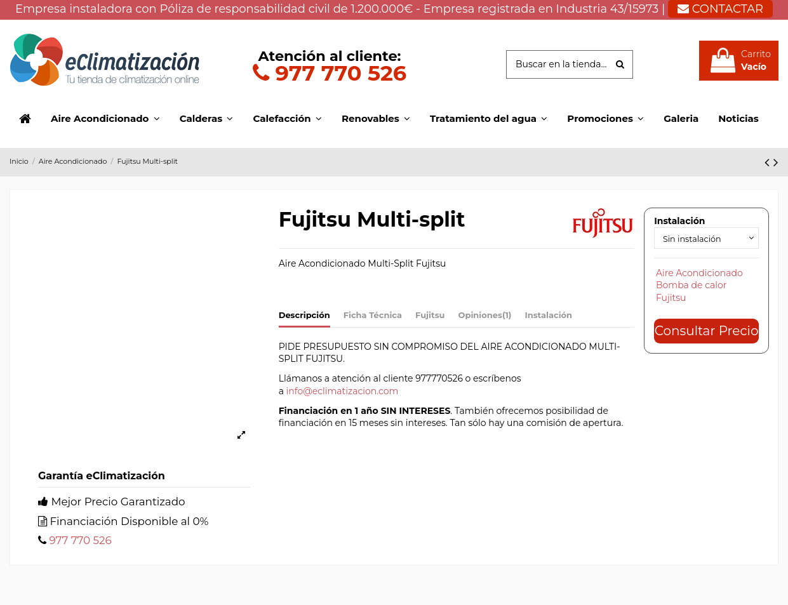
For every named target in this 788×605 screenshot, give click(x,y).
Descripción (304, 315)
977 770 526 (329, 73)
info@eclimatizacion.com (342, 391)
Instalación (548, 315)
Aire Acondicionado (699, 275)
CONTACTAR (720, 9)
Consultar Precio (707, 332)
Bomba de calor (691, 287)
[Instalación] (706, 239)
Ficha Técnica (373, 315)
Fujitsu (429, 315)
